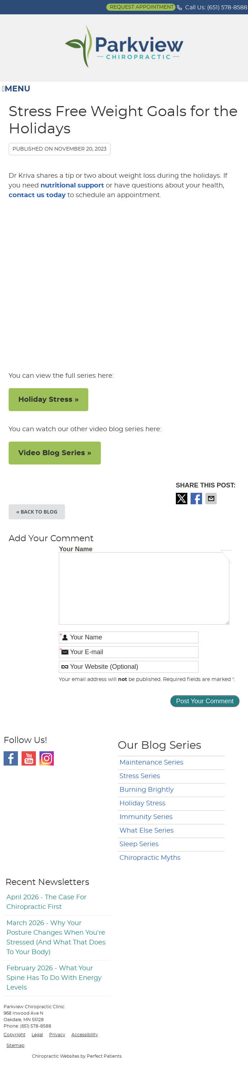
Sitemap (15, 1045)
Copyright (14, 1035)
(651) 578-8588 (227, 7)
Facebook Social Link (11, 758)
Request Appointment (142, 7)
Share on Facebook (197, 498)
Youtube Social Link (29, 758)
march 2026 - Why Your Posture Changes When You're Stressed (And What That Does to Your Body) (56, 938)
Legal (37, 1035)
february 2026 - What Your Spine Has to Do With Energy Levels (54, 978)
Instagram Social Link (46, 758)
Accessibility (84, 1035)
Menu (16, 89)
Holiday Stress (142, 803)
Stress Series (140, 776)
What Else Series (147, 831)
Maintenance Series (151, 762)
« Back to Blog (36, 511)
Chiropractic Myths (150, 858)
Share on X (182, 498)
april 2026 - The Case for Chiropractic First (46, 902)
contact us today (37, 195)
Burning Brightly (147, 790)
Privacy (57, 1035)
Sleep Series (139, 844)
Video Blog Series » (54, 453)
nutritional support (72, 185)
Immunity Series (146, 817)
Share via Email (211, 498)
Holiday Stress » (48, 399)
